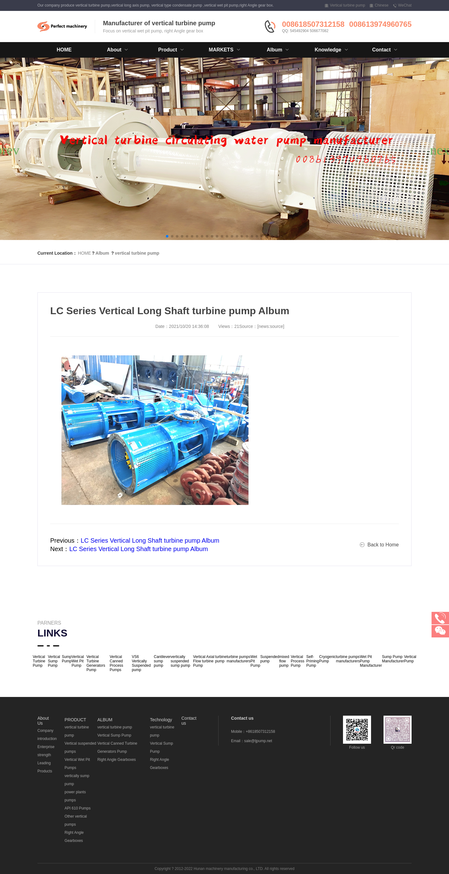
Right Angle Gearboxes (116, 759)
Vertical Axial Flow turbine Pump (203, 661)
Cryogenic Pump (327, 659)
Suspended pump (269, 659)
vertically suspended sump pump (180, 661)
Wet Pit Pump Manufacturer (371, 661)
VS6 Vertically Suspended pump (141, 663)
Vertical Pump (410, 659)
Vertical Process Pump (297, 661)
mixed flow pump (284, 661)
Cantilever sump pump (162, 661)
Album (102, 253)
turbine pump (221, 659)
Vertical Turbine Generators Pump (95, 663)
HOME (64, 49)
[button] (167, 236)
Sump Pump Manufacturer (393, 659)
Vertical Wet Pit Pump (78, 661)
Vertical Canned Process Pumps (116, 663)
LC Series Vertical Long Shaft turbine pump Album (150, 540)
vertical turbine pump (137, 253)
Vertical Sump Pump (54, 661)
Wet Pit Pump (255, 661)
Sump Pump (66, 659)
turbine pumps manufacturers (239, 659)
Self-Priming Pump (312, 661)
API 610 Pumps (77, 808)
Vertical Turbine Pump (39, 661)
